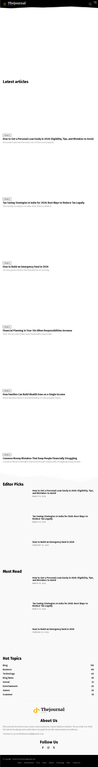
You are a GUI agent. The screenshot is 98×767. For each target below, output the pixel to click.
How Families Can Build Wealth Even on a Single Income (34, 394)
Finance (7, 135)
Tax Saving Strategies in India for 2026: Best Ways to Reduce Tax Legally (43, 202)
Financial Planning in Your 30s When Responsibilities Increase (37, 330)
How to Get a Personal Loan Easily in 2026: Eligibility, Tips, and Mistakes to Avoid (48, 138)
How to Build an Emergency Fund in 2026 (25, 266)
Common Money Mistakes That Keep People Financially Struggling (40, 458)
